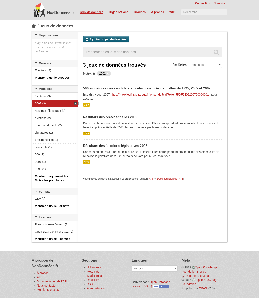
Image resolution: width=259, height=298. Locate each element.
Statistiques (94, 275)
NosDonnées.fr (60, 12)
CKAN (203, 288)
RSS (90, 284)
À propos (157, 12)
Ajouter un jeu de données (106, 39)
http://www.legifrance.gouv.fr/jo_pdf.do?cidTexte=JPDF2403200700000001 (160, 94)
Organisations (118, 12)
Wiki (172, 12)
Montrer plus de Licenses (52, 239)
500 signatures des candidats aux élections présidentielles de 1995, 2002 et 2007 (147, 88)
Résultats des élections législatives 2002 (115, 146)
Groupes (140, 12)
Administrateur (96, 288)
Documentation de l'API (170, 178)
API (151, 178)
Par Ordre (179, 64)
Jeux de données (91, 12)
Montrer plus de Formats (52, 206)
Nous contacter (46, 285)
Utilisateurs (94, 267)
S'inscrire (219, 3)
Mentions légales (48, 289)
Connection (202, 3)
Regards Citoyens (197, 275)
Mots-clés (93, 271)
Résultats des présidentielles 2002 (110, 117)
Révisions (93, 280)
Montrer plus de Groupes (52, 77)
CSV (86, 104)
